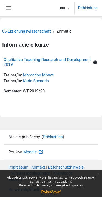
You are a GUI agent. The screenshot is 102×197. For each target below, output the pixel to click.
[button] (65, 8)
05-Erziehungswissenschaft (26, 31)
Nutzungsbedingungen (66, 185)
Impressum (18, 167)
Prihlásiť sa (88, 7)
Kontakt (38, 167)
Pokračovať (51, 192)
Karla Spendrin (36, 81)
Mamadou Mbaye (38, 75)
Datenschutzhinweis (34, 185)
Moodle (30, 152)
